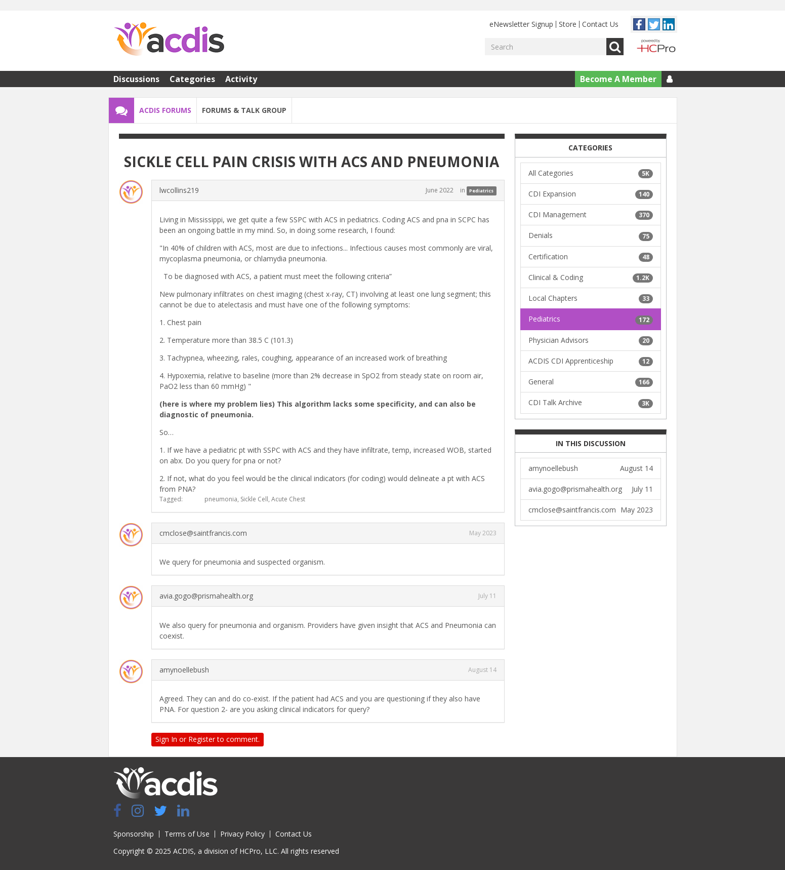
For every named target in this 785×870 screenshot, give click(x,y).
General (590, 382)
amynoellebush (184, 670)
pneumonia (220, 499)
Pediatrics (481, 190)
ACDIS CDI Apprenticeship (590, 361)
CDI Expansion (590, 194)
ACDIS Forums (165, 110)
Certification (590, 257)
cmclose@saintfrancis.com (203, 533)
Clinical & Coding (590, 277)
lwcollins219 (179, 190)
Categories (192, 79)
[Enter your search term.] (545, 46)
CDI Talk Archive (590, 403)
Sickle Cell (254, 499)
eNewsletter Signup (521, 24)
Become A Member (618, 79)
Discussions (136, 79)
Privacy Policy (242, 834)
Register (201, 739)
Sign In (166, 739)
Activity (241, 79)
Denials (590, 235)
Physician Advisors (590, 340)
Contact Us (600, 24)
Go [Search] (615, 46)
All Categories (590, 173)
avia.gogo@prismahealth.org (206, 596)
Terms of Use (187, 834)
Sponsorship (133, 834)
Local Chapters (590, 298)
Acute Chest (288, 499)
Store (567, 24)
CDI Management (590, 215)
